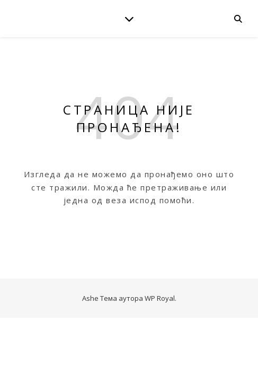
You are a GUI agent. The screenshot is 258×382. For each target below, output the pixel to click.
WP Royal (160, 298)
